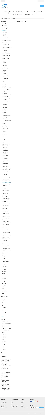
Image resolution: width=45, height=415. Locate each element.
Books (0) (3, 281)
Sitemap (2, 401)
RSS (35, 401)
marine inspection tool (7, 372)
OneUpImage (4, 347)
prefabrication (4, 381)
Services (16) (26, 11)
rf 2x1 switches (4, 384)
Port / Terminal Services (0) (6, 58)
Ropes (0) (4, 139)
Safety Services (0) (5, 229)
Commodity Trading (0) (6, 44)
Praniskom (3, 344)
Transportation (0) (5, 70)
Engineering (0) (5, 104)
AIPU (2, 310)
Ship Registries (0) (5, 150)
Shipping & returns (3, 402)
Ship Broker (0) (5, 142)
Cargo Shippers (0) (5, 37)
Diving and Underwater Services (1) (7, 48)
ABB (2, 305)
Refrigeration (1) (5, 134)
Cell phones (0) (4, 28)
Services (5, 18)
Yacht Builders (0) (5, 73)
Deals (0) (12, 14)
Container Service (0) (5, 185)
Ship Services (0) (5, 65)
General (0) (4, 110)
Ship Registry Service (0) (6, 237)
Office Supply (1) (19, 11)
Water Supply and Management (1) (7, 253)
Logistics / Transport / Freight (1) (7, 55)
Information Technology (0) (6, 53)
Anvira (3, 339)
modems (9, 373)
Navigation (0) (4, 123)
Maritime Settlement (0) (6, 210)
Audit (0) (4, 255)
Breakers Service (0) (5, 174)
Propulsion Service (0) (6, 221)
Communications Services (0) (7, 182)
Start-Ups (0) (4, 278)
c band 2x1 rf (3, 357)
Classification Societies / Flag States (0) (7, 41)
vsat (7, 390)
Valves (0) (4, 161)
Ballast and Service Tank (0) (6, 169)
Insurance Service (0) (5, 201)
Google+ (37, 401)
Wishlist (22, 406)
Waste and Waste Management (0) (7, 251)
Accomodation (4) (5, 266)
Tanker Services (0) (5, 155)
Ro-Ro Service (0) (5, 227)
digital (3, 363)
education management (5, 364)
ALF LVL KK (4, 314)
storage (3, 389)
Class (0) (4, 91)
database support (7, 361)
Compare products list (14, 406)
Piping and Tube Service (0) (6, 216)
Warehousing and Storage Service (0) (6, 248)
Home (2, 18)
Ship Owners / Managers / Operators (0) (6, 62)
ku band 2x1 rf (4, 368)
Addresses (22, 403)
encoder (3, 365)
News (12, 402)
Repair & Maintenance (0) (6, 136)
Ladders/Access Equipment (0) (7, 115)
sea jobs (6, 385)
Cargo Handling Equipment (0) (7, 87)
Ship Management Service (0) (7, 235)
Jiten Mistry (3, 337)
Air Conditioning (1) (5, 78)
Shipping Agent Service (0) (6, 238)
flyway (9, 365)
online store (8, 376)
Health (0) (4, 76)
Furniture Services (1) (5, 196)
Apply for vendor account (24, 407)
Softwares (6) (33, 11)
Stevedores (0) (5, 153)
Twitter (33, 401)
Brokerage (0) (4, 35)
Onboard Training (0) (5, 246)
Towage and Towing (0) (6, 245)
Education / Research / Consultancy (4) (6, 50)
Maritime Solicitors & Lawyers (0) (7, 120)
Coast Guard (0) (5, 42)
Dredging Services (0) (5, 99)
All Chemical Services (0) (6, 179)
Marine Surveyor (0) (5, 263)
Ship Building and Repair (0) (6, 232)
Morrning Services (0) (5, 211)
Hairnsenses (4, 346)
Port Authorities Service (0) (6, 219)
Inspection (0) (4, 256)
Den (2, 325)
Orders (22, 402)
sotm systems (4, 388)
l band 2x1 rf (8, 368)
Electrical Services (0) (5, 188)
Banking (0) (4, 81)
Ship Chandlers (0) (5, 145)
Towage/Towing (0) (5, 158)
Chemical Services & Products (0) (7, 89)
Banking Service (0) (5, 171)
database (3, 361)
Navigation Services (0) (6, 213)
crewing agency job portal (5, 360)
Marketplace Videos (20, 14)
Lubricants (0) (4, 118)
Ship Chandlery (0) (5, 147)
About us (2, 406)
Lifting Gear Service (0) (6, 205)
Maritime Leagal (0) (5, 208)
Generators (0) (5, 112)
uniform (7, 389)
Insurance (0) (39, 11)
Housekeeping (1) (5, 269)
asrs (2, 355)
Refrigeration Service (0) (6, 224)
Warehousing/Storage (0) (6, 163)
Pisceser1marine (4, 334)
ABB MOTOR (4, 307)
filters (6, 365)
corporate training (4, 359)
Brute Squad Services (5, 321)
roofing (3, 385)
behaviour (5, 355)
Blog (33, 14)
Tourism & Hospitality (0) (6, 68)
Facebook (31, 401)
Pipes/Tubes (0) (5, 126)
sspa (9, 388)
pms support (5, 377)
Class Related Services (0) (6, 180)
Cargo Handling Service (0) (6, 177)
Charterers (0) (4, 38)
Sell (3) (3, 288)
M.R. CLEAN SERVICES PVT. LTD (6, 330)
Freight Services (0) (5, 107)
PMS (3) (4, 258)
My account (22, 401)
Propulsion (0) (4, 131)
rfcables (8, 384)
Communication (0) (5, 93)
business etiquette (4, 356)
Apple (3, 300)
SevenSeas (3, 349)
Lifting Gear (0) (5, 117)
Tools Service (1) (5, 243)
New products (27, 14)
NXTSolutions (4, 332)
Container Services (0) (6, 96)
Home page (5, 11)
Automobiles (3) (4, 291)
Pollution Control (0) (5, 128)
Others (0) (3, 273)
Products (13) (11, 11)
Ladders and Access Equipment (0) (7, 203)
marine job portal (4, 373)
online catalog (4, 376)
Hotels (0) (4, 264)
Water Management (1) (6, 166)
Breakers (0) (4, 84)
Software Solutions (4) (6, 261)
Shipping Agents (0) (5, 152)
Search (12, 401)
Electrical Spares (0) (5, 101)
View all (3, 316)
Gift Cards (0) (4, 283)
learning (3, 369)
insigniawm (3, 342)
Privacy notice (3, 403)
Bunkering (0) (4, 86)
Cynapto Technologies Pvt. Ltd (6, 323)
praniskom (4, 379)
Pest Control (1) (5, 32)
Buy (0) (3, 286)
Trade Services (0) (5, 193)
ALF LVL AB (4, 312)
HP (2, 302)
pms (2, 377)
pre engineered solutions (5, 380)
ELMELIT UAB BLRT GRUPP (6, 328)
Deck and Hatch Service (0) (6, 198)
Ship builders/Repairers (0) (6, 144)
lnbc (2, 372)
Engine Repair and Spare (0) (6, 190)
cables (7, 357)
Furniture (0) (4, 109)
